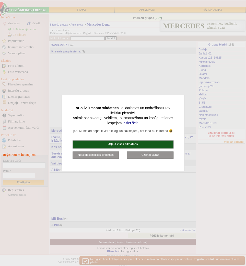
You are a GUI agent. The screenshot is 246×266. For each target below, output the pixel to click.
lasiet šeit (130, 123)
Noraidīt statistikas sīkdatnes (96, 154)
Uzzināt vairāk (150, 154)
